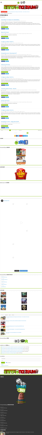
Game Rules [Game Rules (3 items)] (6, 430)
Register (2, 337)
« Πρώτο (2, 130)
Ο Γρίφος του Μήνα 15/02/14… (7, 41)
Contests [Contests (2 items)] (20, 428)
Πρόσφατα (2, 288)
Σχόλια (10, 288)
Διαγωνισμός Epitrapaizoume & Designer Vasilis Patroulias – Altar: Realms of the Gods (18, 11)
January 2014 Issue (5, 100)
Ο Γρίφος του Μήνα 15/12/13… (7, 110)
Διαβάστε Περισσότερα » (4, 36)
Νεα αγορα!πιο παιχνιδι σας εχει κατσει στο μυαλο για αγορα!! (15, 320)
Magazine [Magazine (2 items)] (18, 429)
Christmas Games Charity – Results (8, 88)
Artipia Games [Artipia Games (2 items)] (3, 428)
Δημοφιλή (6, 288)
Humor (15, 54)
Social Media (19, 33)
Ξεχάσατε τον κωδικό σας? (4, 338)
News (17, 33)
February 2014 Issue (5, 64)
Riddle (14, 78)
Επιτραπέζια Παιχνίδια (24, 33)
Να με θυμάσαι (8, 335)
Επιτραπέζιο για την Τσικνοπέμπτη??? (9, 53)
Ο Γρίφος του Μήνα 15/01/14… (7, 77)
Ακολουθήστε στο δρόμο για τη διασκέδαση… (10, 19)
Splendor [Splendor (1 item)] (8, 431)
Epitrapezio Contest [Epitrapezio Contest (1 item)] (30, 428)
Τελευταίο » (20, 130)
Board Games (7, 33)
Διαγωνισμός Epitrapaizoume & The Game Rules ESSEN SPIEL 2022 (15, 299)
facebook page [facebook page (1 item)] (35, 428)
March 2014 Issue (5, 32)
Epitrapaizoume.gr (11, 33)
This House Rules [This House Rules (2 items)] (13, 431)
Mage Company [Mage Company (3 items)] (25, 430)
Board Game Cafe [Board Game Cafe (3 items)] (12, 428)
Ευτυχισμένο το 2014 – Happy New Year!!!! (10, 121)
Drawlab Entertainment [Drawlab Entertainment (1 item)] (25, 428)
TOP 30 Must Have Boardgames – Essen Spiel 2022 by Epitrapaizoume (15, 302)
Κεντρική (2, 13)
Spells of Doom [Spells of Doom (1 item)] (4, 431)
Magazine (15, 33)
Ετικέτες (13, 288)
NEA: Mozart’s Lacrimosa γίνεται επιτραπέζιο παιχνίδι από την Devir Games (18, 409)
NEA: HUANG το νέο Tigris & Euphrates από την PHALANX (13, 305)
